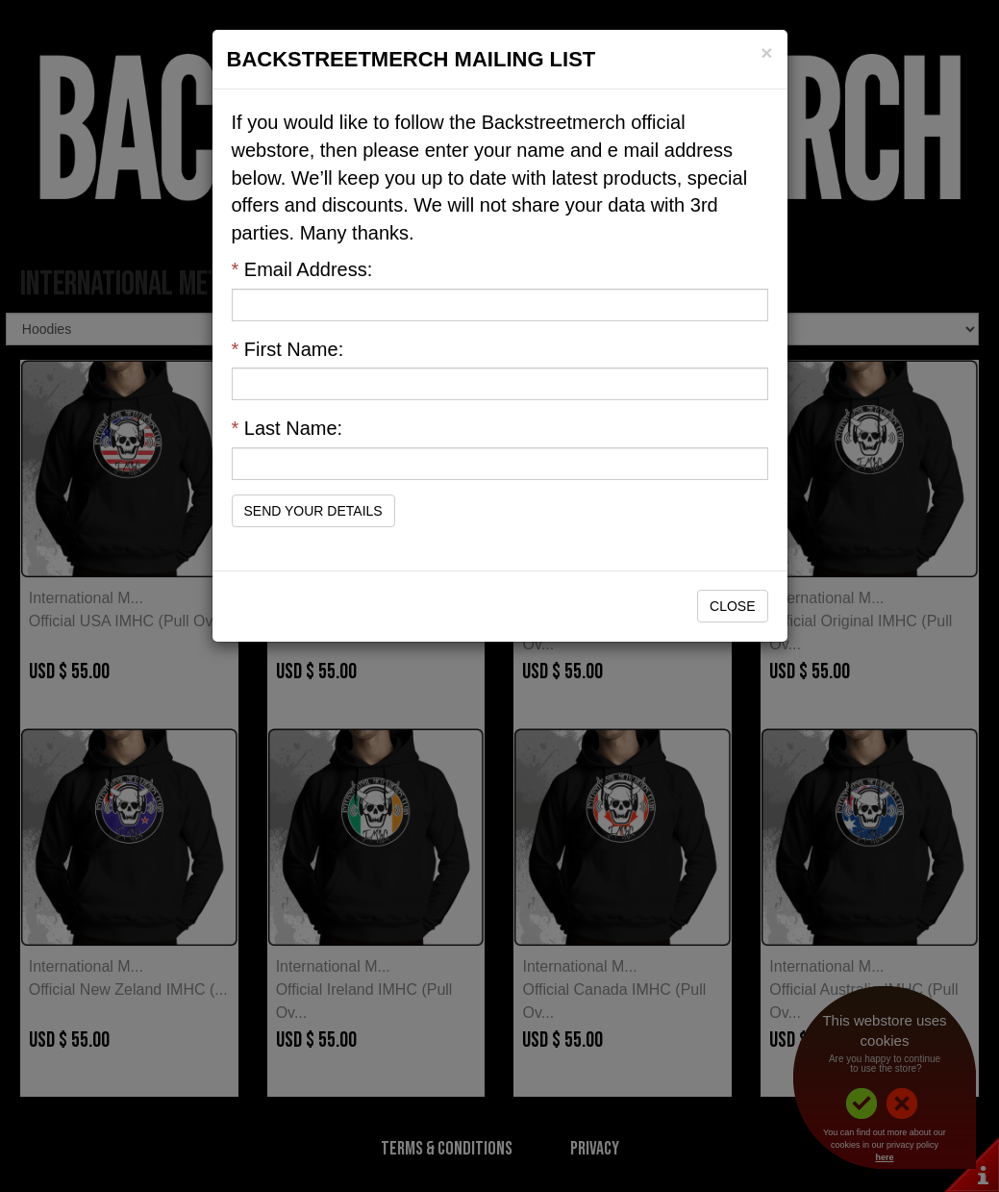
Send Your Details (313, 511)
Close (732, 606)
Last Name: (287, 428)
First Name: (288, 349)
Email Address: (302, 269)
